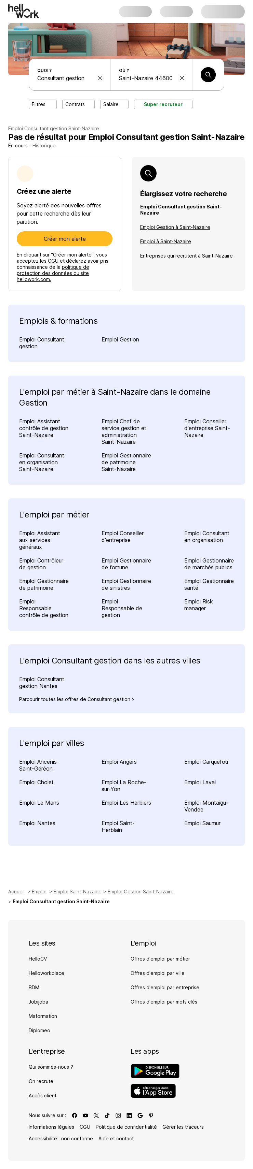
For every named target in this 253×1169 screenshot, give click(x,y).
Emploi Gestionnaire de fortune (126, 564)
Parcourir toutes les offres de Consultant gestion (76, 699)
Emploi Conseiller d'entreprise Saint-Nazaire (207, 428)
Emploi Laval (200, 782)
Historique (44, 145)
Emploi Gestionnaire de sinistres (126, 584)
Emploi (39, 891)
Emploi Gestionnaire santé (209, 584)
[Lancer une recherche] (208, 74)
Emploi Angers (119, 761)
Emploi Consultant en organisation (206, 536)
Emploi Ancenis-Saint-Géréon (39, 765)
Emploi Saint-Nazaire (77, 891)
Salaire (114, 104)
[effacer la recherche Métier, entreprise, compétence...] (100, 78)
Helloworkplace (46, 973)
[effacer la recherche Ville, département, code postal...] (182, 78)
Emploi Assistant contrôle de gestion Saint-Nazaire (43, 428)
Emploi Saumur (202, 823)
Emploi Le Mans (39, 802)
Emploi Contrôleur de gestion (41, 564)
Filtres (43, 104)
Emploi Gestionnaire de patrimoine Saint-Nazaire (126, 462)
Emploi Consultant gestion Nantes (41, 682)
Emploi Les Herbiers (126, 802)
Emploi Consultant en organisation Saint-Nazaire (41, 462)
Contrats (78, 104)
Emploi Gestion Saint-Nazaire (141, 891)
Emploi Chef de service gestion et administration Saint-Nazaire (124, 431)
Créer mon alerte (65, 238)
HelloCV (38, 959)
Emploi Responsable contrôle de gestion (43, 608)
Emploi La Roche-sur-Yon (124, 785)
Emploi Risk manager (198, 605)
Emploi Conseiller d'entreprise (123, 536)
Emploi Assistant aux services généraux (39, 540)
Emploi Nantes (37, 823)
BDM (34, 987)
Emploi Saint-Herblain (118, 826)
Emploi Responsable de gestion (122, 608)
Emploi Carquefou (206, 761)
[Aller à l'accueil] (23, 11)
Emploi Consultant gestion (41, 343)
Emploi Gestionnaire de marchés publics (209, 564)
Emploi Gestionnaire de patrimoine (44, 584)
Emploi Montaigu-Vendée (206, 806)
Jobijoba (38, 1002)
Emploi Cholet (36, 782)
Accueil (16, 891)
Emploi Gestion (120, 339)
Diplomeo (39, 1030)
